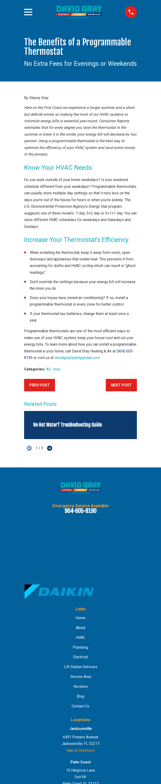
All (48, 369)
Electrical (80, 657)
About (80, 627)
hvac (56, 369)
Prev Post (39, 385)
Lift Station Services (80, 667)
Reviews (80, 686)
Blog (80, 696)
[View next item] (49, 448)
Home (80, 618)
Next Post (121, 385)
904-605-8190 (80, 510)
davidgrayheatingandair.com (77, 357)
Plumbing (80, 647)
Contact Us (80, 706)
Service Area (80, 676)
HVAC (80, 637)
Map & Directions (80, 750)
